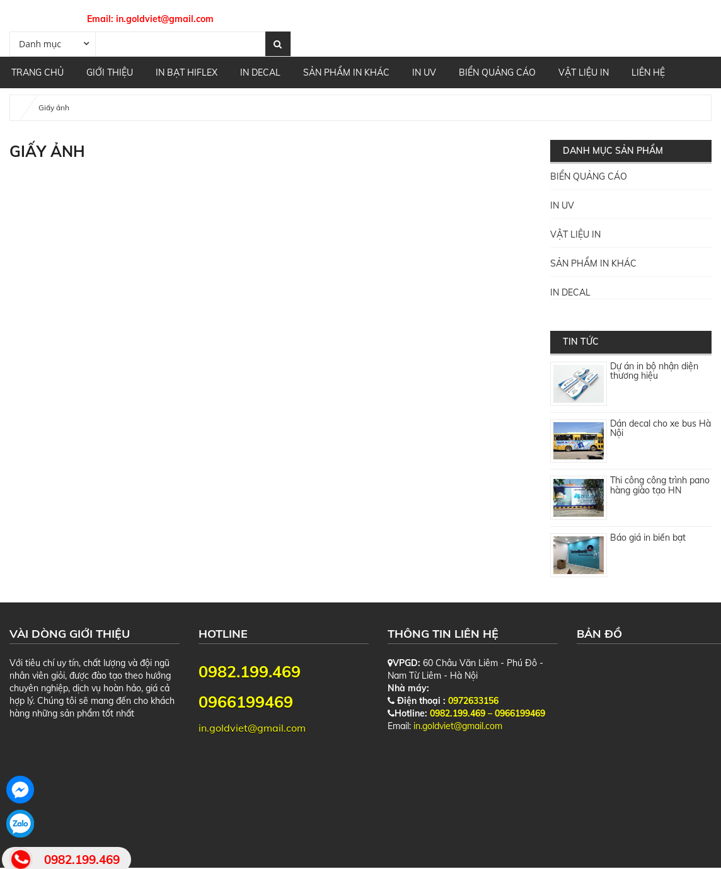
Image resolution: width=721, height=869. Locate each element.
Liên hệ (648, 72)
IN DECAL (260, 72)
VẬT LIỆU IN (583, 72)
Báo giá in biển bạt (648, 537)
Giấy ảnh (53, 107)
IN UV (424, 72)
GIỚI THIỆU (109, 72)
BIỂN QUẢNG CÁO (497, 72)
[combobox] (52, 43)
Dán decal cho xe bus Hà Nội (660, 428)
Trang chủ (37, 72)
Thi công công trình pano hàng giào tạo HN (660, 485)
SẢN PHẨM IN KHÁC (346, 72)
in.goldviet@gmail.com (165, 19)
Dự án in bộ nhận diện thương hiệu (654, 370)
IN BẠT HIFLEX (186, 72)
